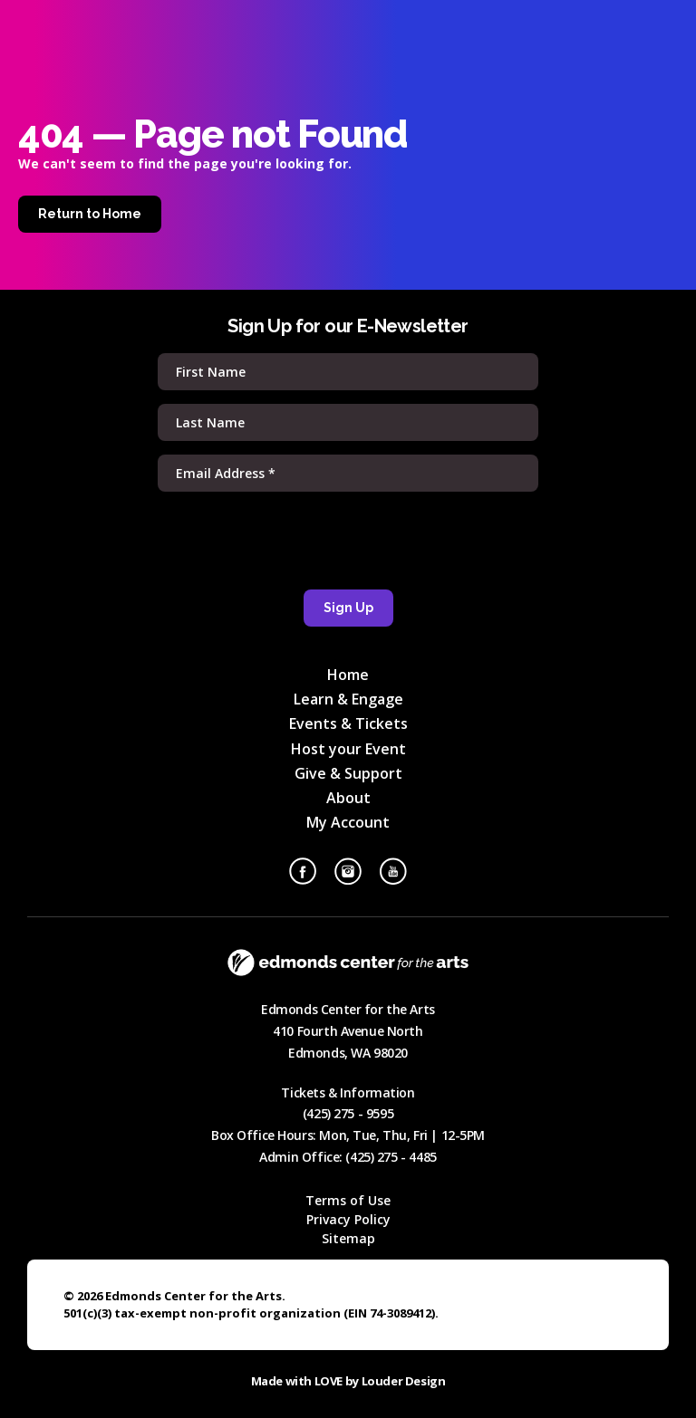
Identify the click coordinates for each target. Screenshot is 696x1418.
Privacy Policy (348, 1219)
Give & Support (348, 773)
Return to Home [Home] (89, 213)
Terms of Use (348, 1200)
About (348, 798)
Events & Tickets (348, 723)
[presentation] (348, 540)
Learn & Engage (348, 699)
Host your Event (348, 749)
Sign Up (348, 607)
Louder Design (404, 1381)
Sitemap (348, 1238)
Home (348, 675)
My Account (348, 822)
